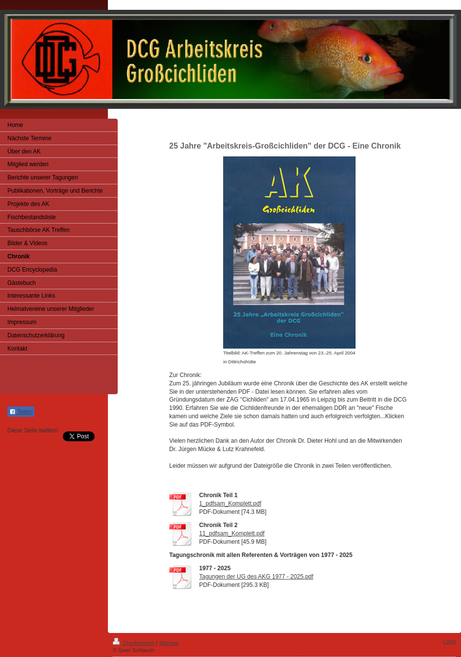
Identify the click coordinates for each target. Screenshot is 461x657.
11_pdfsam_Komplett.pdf (231, 533)
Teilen (20, 411)
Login (449, 641)
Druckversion (134, 643)
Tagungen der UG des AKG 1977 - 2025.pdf (256, 576)
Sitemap (169, 643)
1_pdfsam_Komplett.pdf (230, 503)
